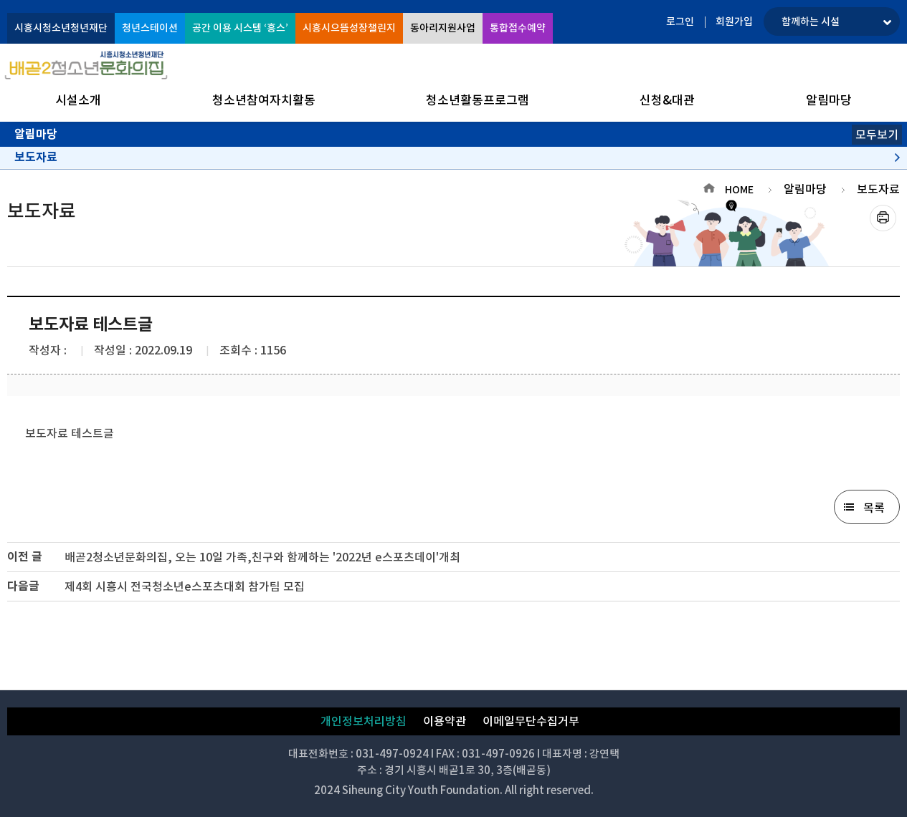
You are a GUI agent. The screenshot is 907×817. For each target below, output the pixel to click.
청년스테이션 (150, 27)
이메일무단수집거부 (531, 721)
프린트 (883, 218)
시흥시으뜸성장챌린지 (349, 27)
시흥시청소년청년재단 (61, 27)
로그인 (680, 21)
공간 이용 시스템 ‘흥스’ (240, 27)
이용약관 (444, 721)
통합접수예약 (518, 27)
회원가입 (734, 21)
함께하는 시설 (811, 21)
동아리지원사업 (442, 27)
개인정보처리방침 (363, 721)
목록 (874, 508)
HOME (739, 189)
